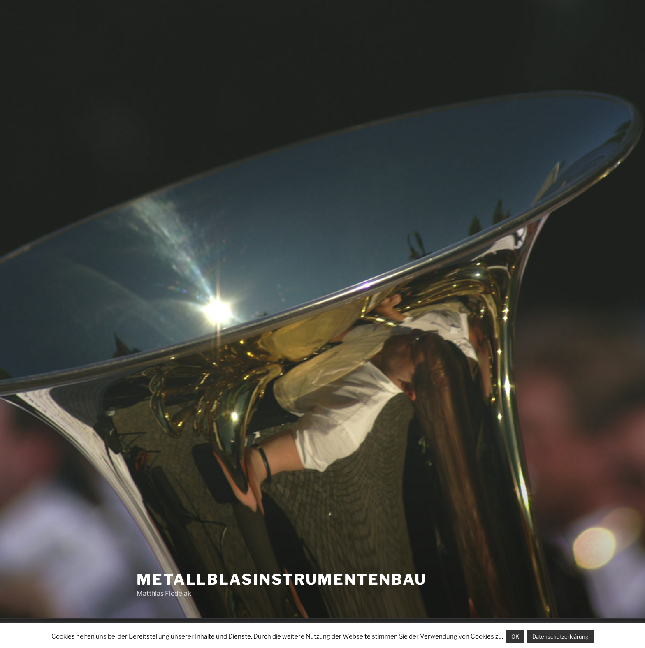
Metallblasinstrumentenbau (282, 579)
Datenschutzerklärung (560, 636)
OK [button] (515, 636)
